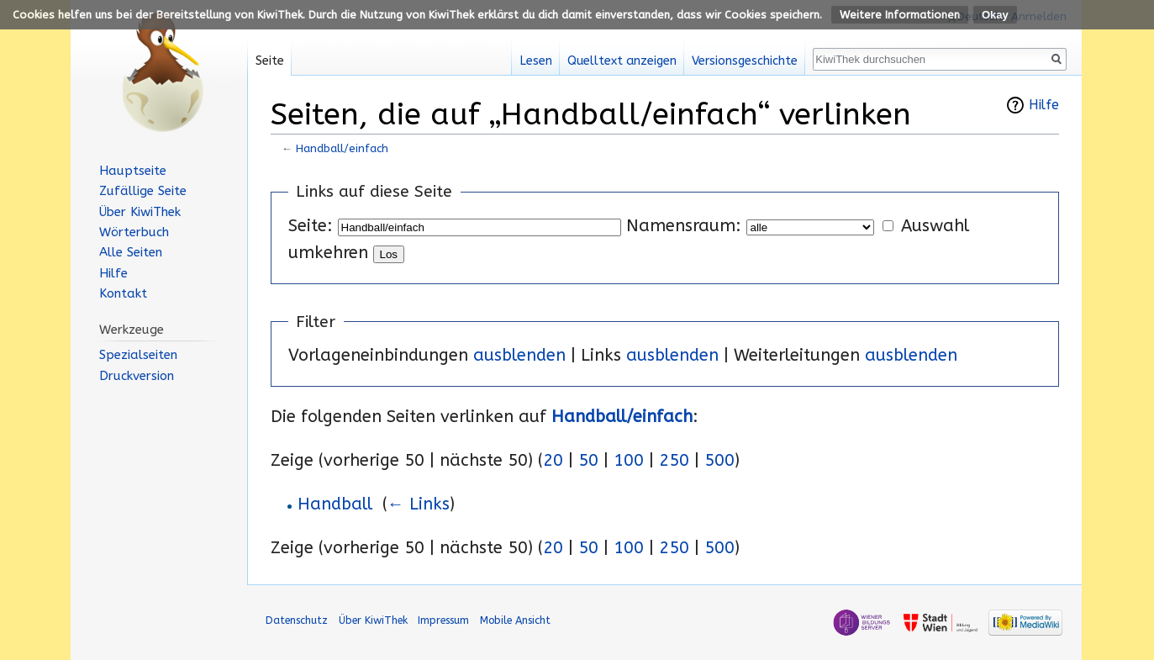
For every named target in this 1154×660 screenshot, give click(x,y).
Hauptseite (132, 170)
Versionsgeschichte (745, 61)
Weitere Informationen (900, 14)
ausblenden (519, 355)
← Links (418, 504)
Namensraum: (683, 225)
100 (629, 460)
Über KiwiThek (140, 211)
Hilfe (1044, 105)
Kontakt (123, 293)
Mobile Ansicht (515, 620)
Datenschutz (297, 620)
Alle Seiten (130, 252)
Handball (335, 504)
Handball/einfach (342, 148)
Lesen (535, 61)
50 (588, 460)
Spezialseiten (138, 354)
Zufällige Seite (143, 190)
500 (719, 460)
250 (674, 460)
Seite (270, 61)
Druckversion (136, 375)
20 (553, 460)
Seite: (310, 225)
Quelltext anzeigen (622, 61)
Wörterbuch (134, 232)
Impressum (443, 620)
